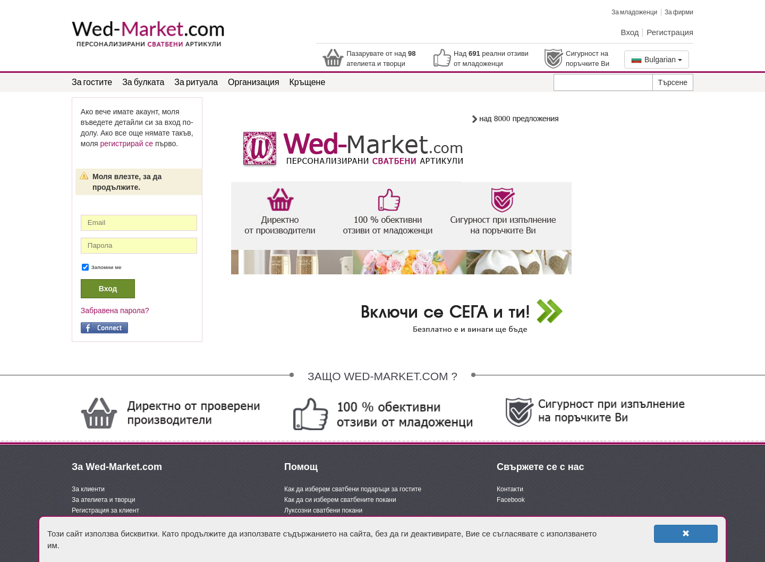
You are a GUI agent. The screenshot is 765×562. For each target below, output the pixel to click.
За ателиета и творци (103, 500)
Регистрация (670, 32)
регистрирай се (127, 143)
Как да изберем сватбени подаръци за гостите (352, 489)
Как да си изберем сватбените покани (340, 500)
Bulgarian (656, 59)
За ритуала (196, 82)
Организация (253, 82)
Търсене (672, 82)
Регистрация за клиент (105, 510)
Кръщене (308, 82)
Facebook (511, 500)
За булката (143, 82)
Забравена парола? (115, 310)
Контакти (510, 489)
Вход (630, 32)
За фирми (679, 12)
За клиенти (88, 489)
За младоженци (634, 12)
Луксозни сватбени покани (323, 510)
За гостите (92, 82)
